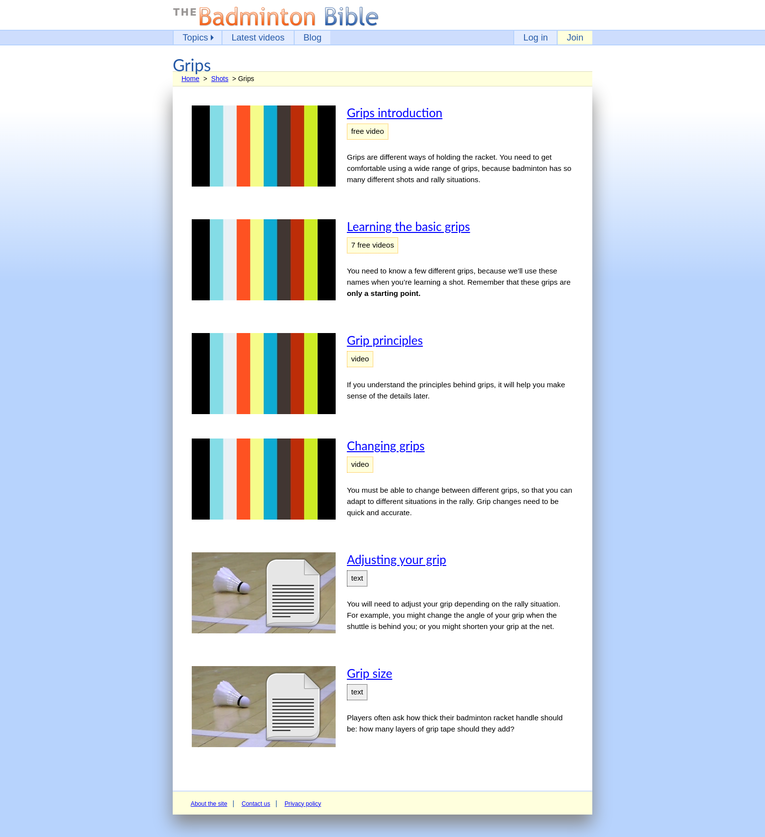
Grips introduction (395, 112)
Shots (219, 79)
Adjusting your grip (396, 559)
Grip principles (385, 340)
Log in (535, 37)
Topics (195, 37)
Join (575, 37)
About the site (209, 803)
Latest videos (258, 37)
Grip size (369, 673)
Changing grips (385, 446)
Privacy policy (302, 803)
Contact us (256, 803)
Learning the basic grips (408, 226)
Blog (312, 37)
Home (190, 79)
